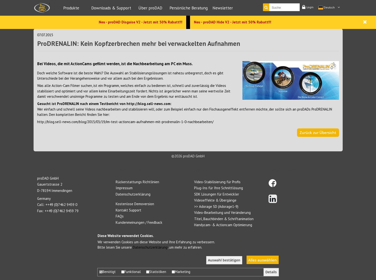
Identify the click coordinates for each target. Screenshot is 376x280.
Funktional (131, 271)
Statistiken (156, 271)
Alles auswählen (262, 260)
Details (271, 272)
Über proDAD (150, 8)
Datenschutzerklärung (150, 247)
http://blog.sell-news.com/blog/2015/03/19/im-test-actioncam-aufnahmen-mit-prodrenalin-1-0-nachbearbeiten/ (125, 121)
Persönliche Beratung (189, 8)
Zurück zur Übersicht (318, 132)
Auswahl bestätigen (224, 260)
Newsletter (223, 8)
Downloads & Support (111, 8)
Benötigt (107, 271)
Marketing (181, 271)
